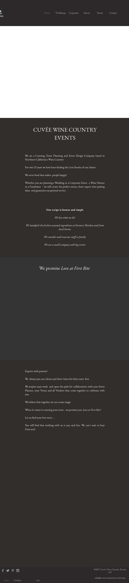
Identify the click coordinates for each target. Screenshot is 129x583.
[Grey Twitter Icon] (8, 571)
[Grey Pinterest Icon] (13, 571)
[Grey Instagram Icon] (18, 571)
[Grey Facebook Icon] (3, 571)
